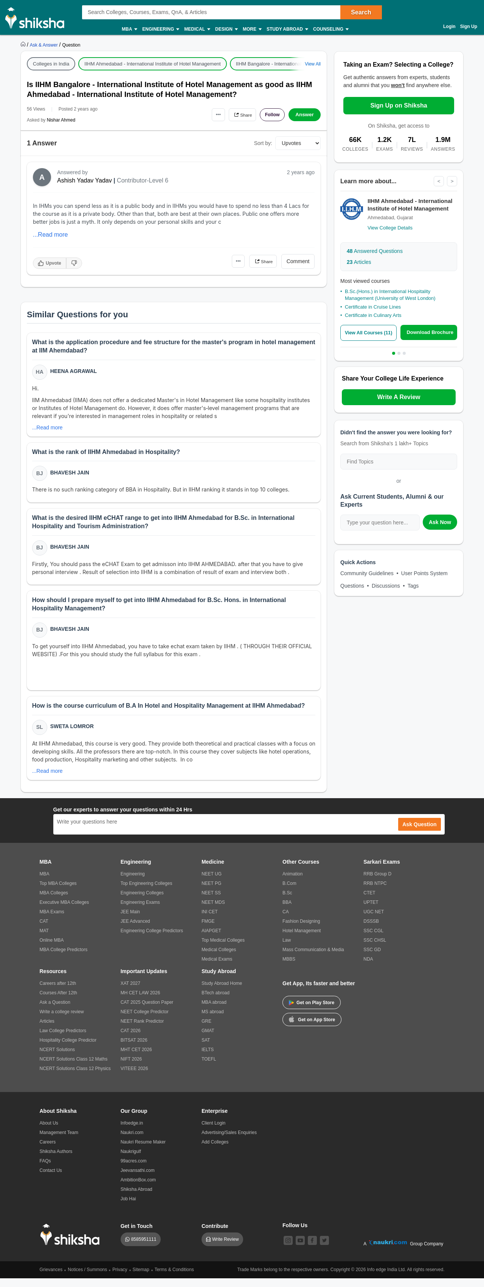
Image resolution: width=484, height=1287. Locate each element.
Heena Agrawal (74, 372)
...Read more (50, 234)
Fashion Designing (301, 930)
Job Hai (128, 1207)
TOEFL (209, 1067)
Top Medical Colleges (223, 949)
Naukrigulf (131, 1160)
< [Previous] (438, 181)
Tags (413, 586)
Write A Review (398, 397)
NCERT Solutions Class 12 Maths (74, 1067)
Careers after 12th (58, 992)
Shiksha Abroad (136, 1198)
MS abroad (213, 1020)
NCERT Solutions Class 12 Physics (75, 1077)
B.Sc (287, 901)
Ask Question (419, 833)
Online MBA (52, 949)
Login (449, 26)
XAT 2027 (130, 992)
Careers (48, 1150)
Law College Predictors (63, 1039)
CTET (369, 901)
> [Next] (451, 181)
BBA (287, 911)
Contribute (215, 1235)
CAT (44, 930)
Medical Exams (217, 967)
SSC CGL (373, 939)
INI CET (210, 920)
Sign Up (468, 26)
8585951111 (144, 1248)
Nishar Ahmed (61, 120)
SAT (206, 1048)
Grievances (51, 1278)
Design (226, 29)
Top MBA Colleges (58, 892)
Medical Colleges (219, 958)
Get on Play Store (311, 1011)
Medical (196, 29)
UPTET (370, 911)
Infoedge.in (132, 1131)
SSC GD (372, 958)
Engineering (160, 29)
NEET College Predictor (145, 1020)
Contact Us (51, 1179)
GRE (206, 1030)
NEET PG (211, 892)
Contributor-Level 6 (142, 180)
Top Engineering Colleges (146, 892)
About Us (49, 1131)
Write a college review (62, 1020)
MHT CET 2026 (136, 1058)
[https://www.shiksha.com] (24, 45)
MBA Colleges (54, 901)
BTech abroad (216, 1001)
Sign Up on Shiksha (398, 105)
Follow (270, 115)
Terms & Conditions (174, 1278)
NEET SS (211, 901)
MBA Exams (52, 920)
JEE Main (130, 920)
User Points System (424, 573)
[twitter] (324, 1249)
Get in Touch (137, 1235)
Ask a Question (55, 1011)
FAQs (45, 1169)
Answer (304, 115)
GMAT (208, 1039)
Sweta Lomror (73, 734)
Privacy (119, 1278)
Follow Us (294, 1234)
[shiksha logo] (72, 1243)
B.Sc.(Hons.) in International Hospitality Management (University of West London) (390, 295)
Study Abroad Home (222, 992)
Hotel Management (301, 939)
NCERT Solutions (57, 1058)
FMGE (208, 930)
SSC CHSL (374, 949)
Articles (359, 262)
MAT (44, 939)
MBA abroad (214, 1011)
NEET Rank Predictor (142, 1030)
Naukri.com (132, 1141)
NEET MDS (213, 911)
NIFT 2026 (131, 1067)
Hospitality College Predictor (68, 1048)
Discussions (386, 586)
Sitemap (141, 1278)
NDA (368, 967)
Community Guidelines (367, 573)
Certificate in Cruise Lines (373, 307)
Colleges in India (51, 64)
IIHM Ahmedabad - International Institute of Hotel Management (152, 64)
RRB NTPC (374, 892)
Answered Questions (375, 251)
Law (286, 949)
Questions (352, 586)
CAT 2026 (131, 1039)
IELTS (208, 1058)
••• (208, 114)
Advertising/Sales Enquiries (229, 1141)
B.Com (289, 892)
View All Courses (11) (370, 333)
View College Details (390, 228)
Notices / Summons (87, 1278)
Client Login (213, 1131)
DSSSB (371, 930)
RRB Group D (377, 882)
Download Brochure (431, 332)
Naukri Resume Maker (143, 1150)
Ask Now (440, 522)
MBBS (288, 967)
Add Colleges (215, 1150)
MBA (129, 29)
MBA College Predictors (64, 958)
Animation (292, 882)
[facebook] (312, 1249)
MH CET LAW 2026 (140, 1001)
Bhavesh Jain (70, 475)
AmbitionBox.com (138, 1188)
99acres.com (134, 1169)
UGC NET (373, 920)
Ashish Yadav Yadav (84, 180)
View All (313, 64)
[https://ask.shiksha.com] (44, 45)
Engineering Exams (140, 911)
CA (285, 920)
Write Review (225, 1248)
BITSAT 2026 (134, 1048)
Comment (298, 261)
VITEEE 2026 (134, 1077)
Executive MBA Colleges (64, 911)
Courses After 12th (58, 1001)
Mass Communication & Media (313, 958)
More (252, 29)
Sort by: (263, 143)
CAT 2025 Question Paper (147, 1011)
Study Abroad (287, 29)
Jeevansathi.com (138, 1179)
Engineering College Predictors (152, 939)
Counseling (330, 29)
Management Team (59, 1141)
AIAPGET (211, 939)
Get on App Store (312, 1027)
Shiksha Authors (56, 1160)
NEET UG (212, 882)
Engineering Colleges (142, 901)
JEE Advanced (135, 930)
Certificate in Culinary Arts (373, 315)
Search (361, 12)
